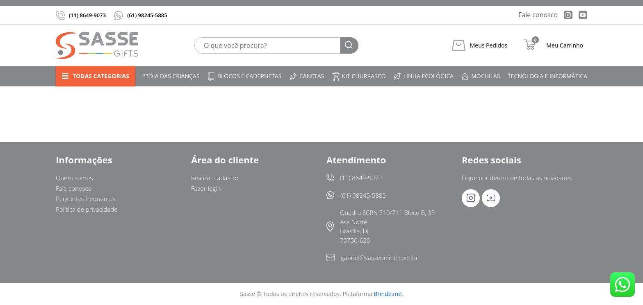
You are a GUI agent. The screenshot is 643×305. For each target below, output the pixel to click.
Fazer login (206, 188)
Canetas (306, 76)
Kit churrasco (359, 76)
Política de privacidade (86, 209)
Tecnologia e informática (547, 76)
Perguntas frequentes (86, 198)
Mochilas (480, 76)
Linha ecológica (423, 76)
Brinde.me (387, 294)
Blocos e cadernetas (244, 76)
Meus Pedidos (488, 45)
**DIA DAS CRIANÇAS (171, 76)
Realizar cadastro (214, 178)
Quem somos (74, 178)
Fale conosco (538, 14)
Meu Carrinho (564, 45)
